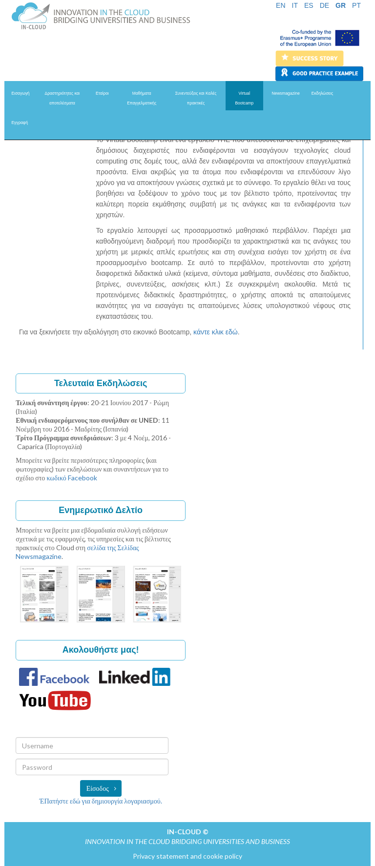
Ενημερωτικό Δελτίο (101, 510)
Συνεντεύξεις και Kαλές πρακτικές (196, 98)
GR (340, 5)
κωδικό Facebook (71, 478)
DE (324, 5)
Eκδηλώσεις (322, 93)
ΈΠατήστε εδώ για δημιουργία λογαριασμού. (101, 801)
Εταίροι (102, 93)
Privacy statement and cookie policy (187, 856)
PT (356, 5)
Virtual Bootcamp (244, 98)
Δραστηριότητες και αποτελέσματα (62, 98)
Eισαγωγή (21, 93)
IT (295, 5)
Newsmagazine (286, 93)
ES (308, 5)
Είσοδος (97, 788)
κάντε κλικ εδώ (215, 332)
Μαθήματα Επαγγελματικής (141, 98)
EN (280, 5)
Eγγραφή (20, 122)
